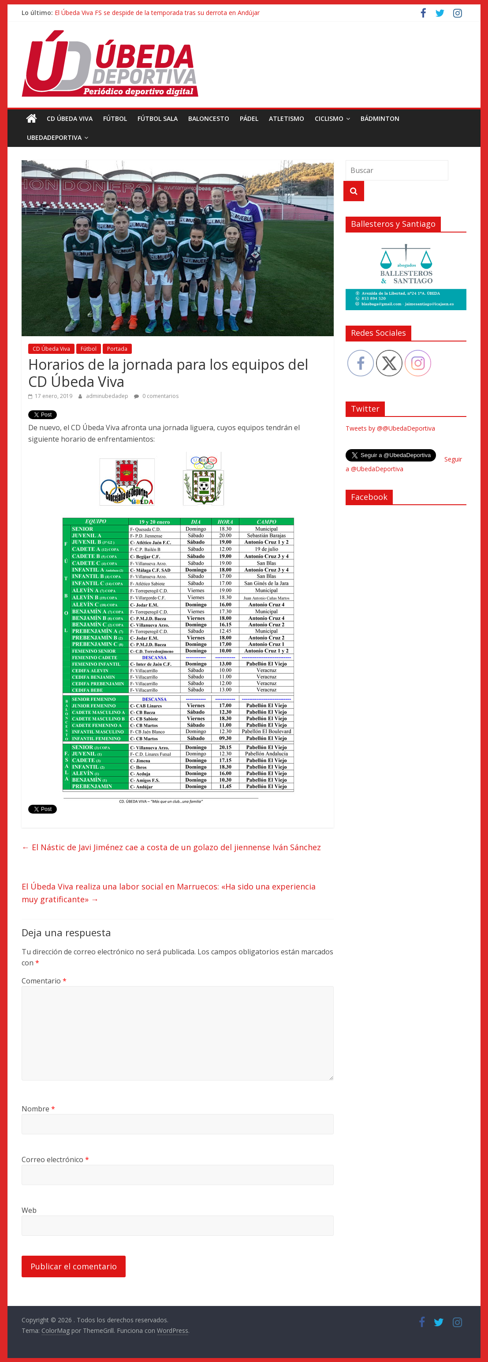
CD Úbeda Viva (70, 118)
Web (29, 1210)
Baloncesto (208, 118)
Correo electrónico (55, 1159)
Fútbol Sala (158, 118)
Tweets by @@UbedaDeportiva (390, 428)
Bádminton (380, 118)
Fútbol (115, 118)
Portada (117, 349)
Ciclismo (329, 118)
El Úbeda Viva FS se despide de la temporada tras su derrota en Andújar (157, 12)
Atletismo (286, 118)
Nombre (38, 1109)
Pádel (249, 118)
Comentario (44, 981)
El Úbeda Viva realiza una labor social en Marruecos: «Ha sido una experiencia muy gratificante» (169, 892)
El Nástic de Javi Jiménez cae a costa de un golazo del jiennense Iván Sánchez (171, 847)
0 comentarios (156, 396)
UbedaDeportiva (54, 137)
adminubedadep (108, 396)
